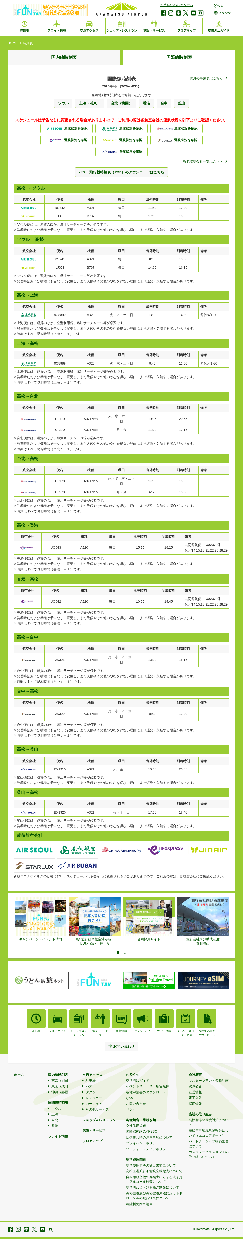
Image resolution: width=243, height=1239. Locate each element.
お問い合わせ (136, 1104)
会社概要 (195, 1075)
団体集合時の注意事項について (149, 1137)
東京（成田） (61, 1086)
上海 (54, 1114)
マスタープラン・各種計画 (209, 1080)
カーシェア (94, 1104)
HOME (13, 43)
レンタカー (94, 1098)
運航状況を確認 (66, 128)
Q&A (129, 1098)
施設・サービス (94, 1130)
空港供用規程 (136, 1126)
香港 (54, 1126)
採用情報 (195, 1104)
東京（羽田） (61, 1080)
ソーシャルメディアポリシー (147, 1149)
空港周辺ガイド (137, 1080)
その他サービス (97, 1109)
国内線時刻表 (64, 57)
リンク (131, 1109)
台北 (54, 1120)
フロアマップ (92, 1141)
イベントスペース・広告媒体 (147, 1086)
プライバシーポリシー (142, 1143)
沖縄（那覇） (61, 1092)
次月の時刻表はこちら (206, 78)
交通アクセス (92, 1075)
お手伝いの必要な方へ (176, 5)
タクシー (92, 1092)
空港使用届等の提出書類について (151, 1165)
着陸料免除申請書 (139, 1204)
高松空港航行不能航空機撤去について (154, 1171)
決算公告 (195, 1086)
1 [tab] (118, 952)
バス (89, 1086)
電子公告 (195, 1098)
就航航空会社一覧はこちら (203, 161)
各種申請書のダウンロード (146, 1092)
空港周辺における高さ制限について (152, 1187)
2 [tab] (125, 952)
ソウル (56, 1108)
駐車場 (91, 1080)
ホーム (19, 1075)
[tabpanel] (41, 919)
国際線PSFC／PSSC (141, 1131)
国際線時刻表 (179, 57)
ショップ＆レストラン (99, 1120)
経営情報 (195, 1092)
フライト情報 (58, 1136)
